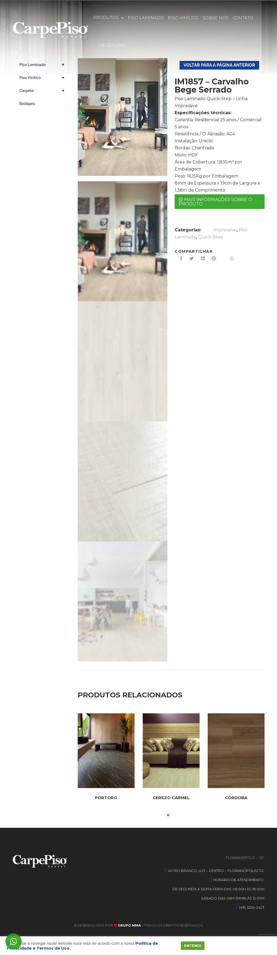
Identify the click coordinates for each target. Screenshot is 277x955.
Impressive (224, 229)
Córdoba (236, 797)
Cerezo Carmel (171, 797)
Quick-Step (210, 236)
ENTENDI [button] (192, 945)
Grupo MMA (129, 925)
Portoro (106, 797)
